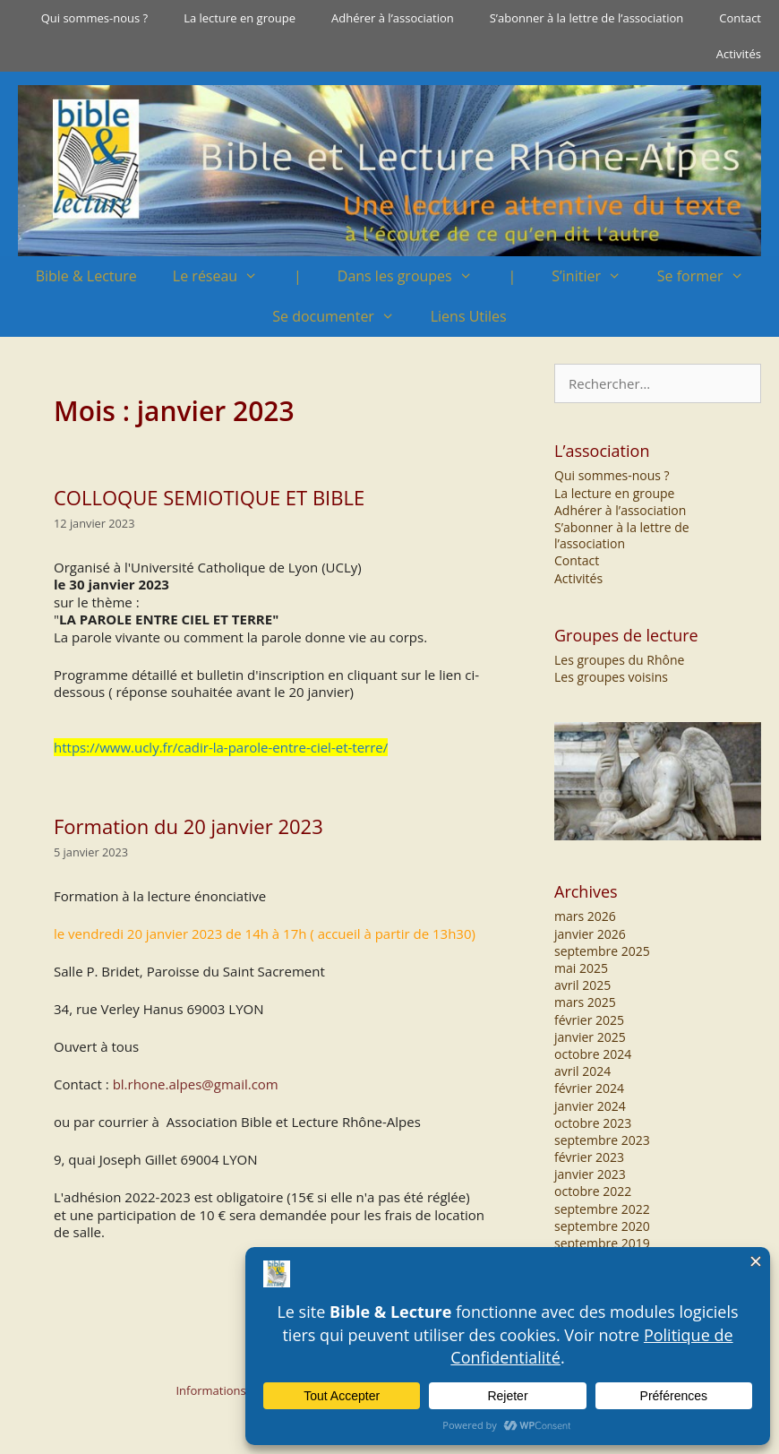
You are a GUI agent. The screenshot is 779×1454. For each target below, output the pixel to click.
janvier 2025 (590, 1036)
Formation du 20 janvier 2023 (188, 826)
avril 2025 (582, 985)
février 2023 (589, 1157)
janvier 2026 (590, 933)
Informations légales (230, 1390)
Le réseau (224, 276)
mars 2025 (585, 1002)
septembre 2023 (602, 1140)
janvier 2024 (590, 1105)
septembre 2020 (602, 1226)
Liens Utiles (469, 316)
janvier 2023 (590, 1174)
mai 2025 (581, 968)
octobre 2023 (592, 1122)
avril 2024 (582, 1071)
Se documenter (342, 317)
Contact (740, 18)
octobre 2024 (592, 1054)
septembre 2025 (602, 950)
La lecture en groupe (239, 18)
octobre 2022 (592, 1191)
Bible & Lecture (86, 276)
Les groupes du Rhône (619, 659)
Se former (709, 276)
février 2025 (589, 1019)
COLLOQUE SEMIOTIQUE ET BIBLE (209, 497)
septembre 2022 (602, 1208)
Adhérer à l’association (392, 18)
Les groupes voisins (611, 676)
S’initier (595, 276)
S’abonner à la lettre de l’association (587, 18)
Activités (738, 54)
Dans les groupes (414, 276)
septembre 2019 (602, 1243)
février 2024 (589, 1088)
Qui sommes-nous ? (94, 18)
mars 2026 (585, 916)
